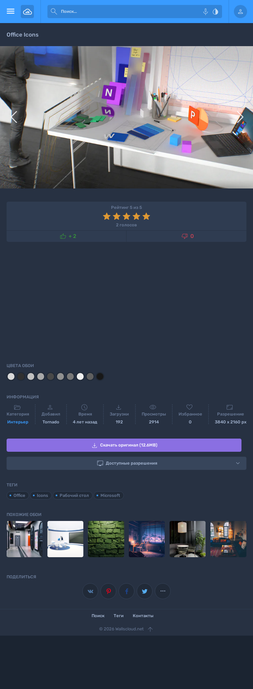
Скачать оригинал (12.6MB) (124, 445)
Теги (119, 615)
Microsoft (110, 495)
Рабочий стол (74, 495)
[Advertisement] (126, 301)
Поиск (98, 615)
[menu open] (10, 11)
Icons (42, 495)
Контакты (143, 615)
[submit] (54, 11)
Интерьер (17, 421)
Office (19, 495)
